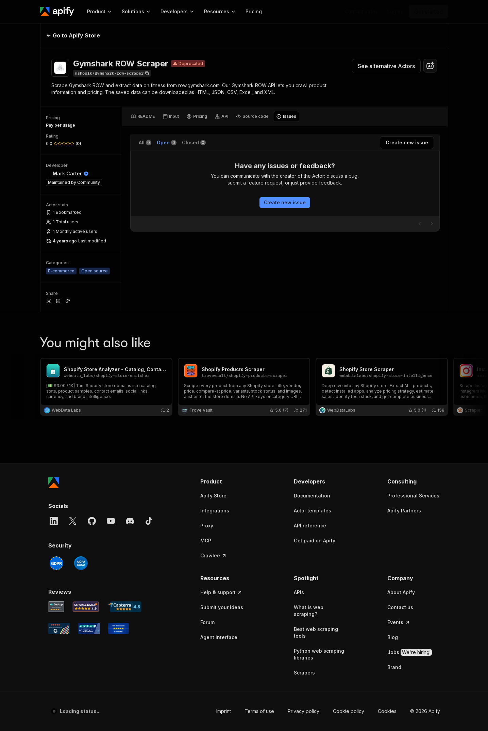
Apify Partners (404, 510)
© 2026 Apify (425, 711)
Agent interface (218, 637)
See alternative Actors (386, 66)
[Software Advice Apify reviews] (85, 606)
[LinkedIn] (53, 520)
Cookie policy (348, 711)
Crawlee (213, 555)
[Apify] (57, 11)
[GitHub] (91, 520)
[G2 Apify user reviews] (59, 628)
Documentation (312, 495)
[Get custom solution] (361, 11)
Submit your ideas (221, 607)
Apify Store (213, 495)
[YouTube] (110, 520)
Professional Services (413, 495)
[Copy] (112, 73)
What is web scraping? (308, 610)
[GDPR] (56, 563)
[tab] (143, 116)
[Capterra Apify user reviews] (124, 606)
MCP (205, 540)
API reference (310, 525)
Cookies (387, 711)
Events (398, 622)
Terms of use (259, 711)
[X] (72, 520)
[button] (226, 481)
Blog (392, 637)
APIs (299, 592)
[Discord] (129, 520)
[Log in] (394, 11)
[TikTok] (149, 520)
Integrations (214, 510)
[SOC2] (81, 563)
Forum (207, 622)
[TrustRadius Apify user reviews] (89, 628)
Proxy (206, 525)
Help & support (221, 592)
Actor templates (312, 510)
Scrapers (304, 673)
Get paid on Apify (314, 540)
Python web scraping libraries (319, 654)
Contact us (400, 607)
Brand (394, 667)
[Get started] (428, 11)
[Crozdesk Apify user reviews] (118, 628)
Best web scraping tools (316, 632)
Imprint (223, 711)
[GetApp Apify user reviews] (56, 606)
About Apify (401, 592)
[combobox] (430, 66)
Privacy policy (303, 711)
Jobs (409, 652)
